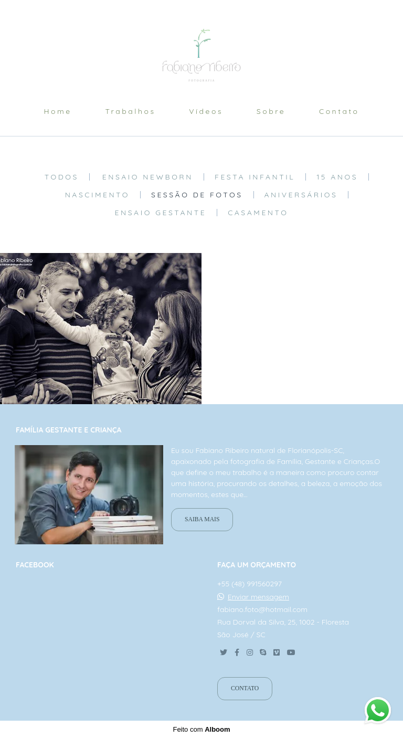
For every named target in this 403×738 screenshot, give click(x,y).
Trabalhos (130, 111)
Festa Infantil (255, 177)
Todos (62, 177)
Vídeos (206, 111)
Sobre (271, 111)
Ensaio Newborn (147, 177)
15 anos (337, 177)
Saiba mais (202, 519)
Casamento (258, 212)
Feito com (201, 729)
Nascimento (97, 194)
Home (57, 111)
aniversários (301, 194)
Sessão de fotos (197, 194)
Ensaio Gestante (161, 212)
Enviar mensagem (258, 596)
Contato (339, 111)
